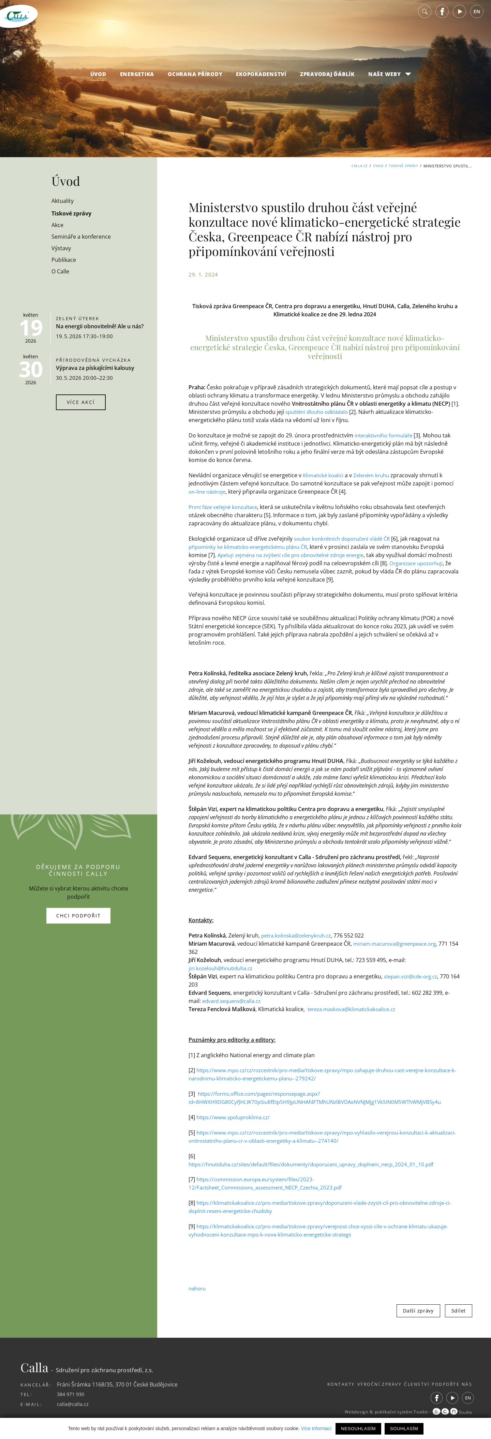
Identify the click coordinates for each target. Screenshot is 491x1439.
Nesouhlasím (358, 1428)
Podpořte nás (451, 1384)
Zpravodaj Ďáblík (327, 79)
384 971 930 (72, 1394)
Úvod (98, 79)
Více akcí (81, 402)
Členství (407, 1384)
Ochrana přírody (195, 79)
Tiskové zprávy (402, 165)
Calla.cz (354, 165)
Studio (451, 1412)
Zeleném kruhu (375, 475)
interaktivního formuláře (386, 435)
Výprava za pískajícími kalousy (95, 368)
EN (477, 17)
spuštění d (298, 412)
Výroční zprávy (362, 1384)
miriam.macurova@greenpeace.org (398, 943)
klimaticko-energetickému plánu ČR (271, 547)
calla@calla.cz (74, 1404)
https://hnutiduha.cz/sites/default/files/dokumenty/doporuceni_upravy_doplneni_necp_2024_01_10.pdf (321, 1164)
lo (314, 412)
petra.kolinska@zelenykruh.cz (299, 935)
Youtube (459, 17)
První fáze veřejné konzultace (226, 507)
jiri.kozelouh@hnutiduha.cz (223, 968)
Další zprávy (418, 1310)
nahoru (198, 1288)
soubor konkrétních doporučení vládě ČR (346, 538)
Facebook (442, 17)
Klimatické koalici (324, 475)
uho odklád (331, 412)
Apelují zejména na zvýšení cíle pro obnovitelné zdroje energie (297, 555)
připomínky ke (207, 547)
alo (350, 412)
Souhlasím (404, 1428)
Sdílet (458, 1310)
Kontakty (315, 1384)
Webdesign (343, 1412)
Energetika (137, 79)
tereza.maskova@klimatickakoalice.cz (355, 1009)
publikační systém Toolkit (393, 1412)
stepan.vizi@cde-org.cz (413, 976)
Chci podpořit (78, 915)
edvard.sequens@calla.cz (234, 1001)
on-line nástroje (209, 491)
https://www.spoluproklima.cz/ (235, 1117)
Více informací (316, 1428)
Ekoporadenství (261, 79)
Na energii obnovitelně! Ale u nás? (100, 326)
